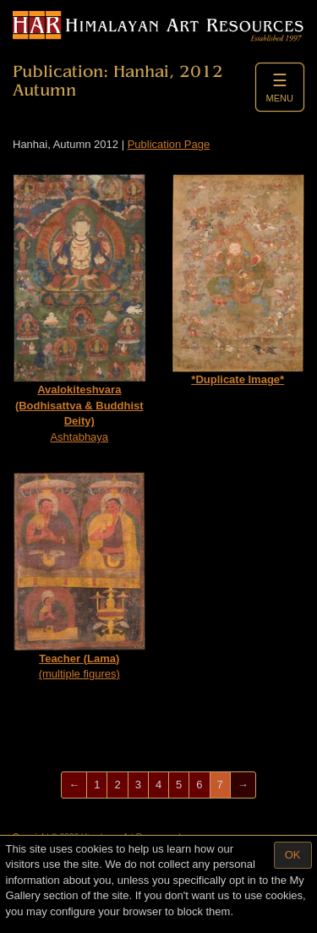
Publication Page (169, 144)
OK (293, 854)
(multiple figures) (79, 575)
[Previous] (74, 785)
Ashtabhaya (79, 308)
